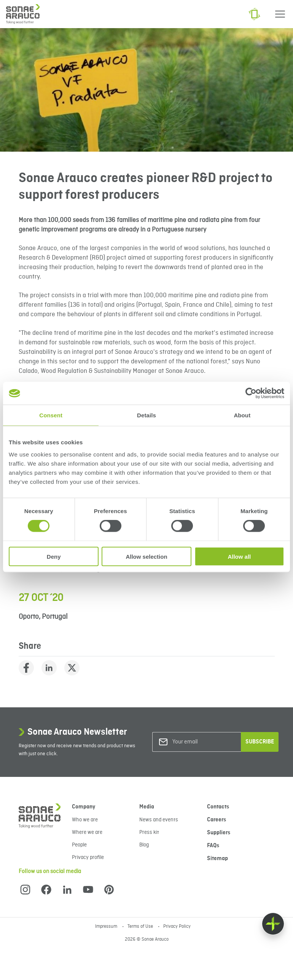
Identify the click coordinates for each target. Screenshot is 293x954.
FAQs (213, 846)
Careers (216, 820)
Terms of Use (140, 927)
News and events (158, 819)
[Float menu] (273, 924)
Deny (54, 556)
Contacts (218, 807)
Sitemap (217, 859)
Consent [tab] (50, 415)
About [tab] (242, 415)
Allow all (239, 556)
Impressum (106, 927)
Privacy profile (88, 857)
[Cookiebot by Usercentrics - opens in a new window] (251, 393)
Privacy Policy (177, 927)
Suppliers (218, 833)
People (79, 844)
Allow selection (146, 556)
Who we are (85, 819)
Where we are (87, 832)
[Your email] (203, 742)
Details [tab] (146, 415)
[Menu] (280, 14)
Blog (144, 844)
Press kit (149, 832)
